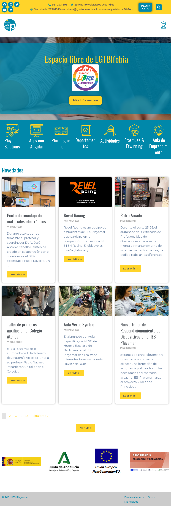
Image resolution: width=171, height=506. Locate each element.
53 (26, 416)
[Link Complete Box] (28, 230)
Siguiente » (40, 416)
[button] (145, 7)
